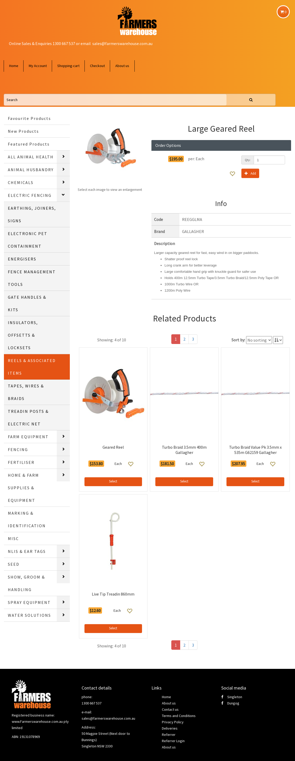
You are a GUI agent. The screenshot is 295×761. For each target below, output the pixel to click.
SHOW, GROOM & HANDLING (26, 583)
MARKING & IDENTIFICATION (27, 519)
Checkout (97, 65)
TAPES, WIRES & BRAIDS (26, 392)
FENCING (18, 449)
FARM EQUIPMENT (28, 436)
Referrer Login (173, 740)
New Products (23, 131)
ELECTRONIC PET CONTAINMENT (27, 240)
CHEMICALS (20, 182)
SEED (13, 564)
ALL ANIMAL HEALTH (31, 156)
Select (113, 481)
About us (122, 65)
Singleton (231, 697)
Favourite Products (29, 118)
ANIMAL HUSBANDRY (31, 169)
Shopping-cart (68, 65)
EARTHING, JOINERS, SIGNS (32, 214)
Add (250, 173)
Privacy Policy (173, 722)
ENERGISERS (22, 259)
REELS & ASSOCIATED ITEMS (32, 367)
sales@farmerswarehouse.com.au (122, 43)
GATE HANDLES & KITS (27, 303)
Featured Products (29, 144)
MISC (13, 538)
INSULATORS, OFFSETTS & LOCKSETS (23, 335)
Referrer (168, 734)
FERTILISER (21, 462)
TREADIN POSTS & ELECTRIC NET (28, 417)
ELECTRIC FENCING (30, 195)
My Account (38, 65)
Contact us (170, 709)
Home (13, 65)
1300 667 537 (91, 703)
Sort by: (238, 339)
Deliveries (170, 728)
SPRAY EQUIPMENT (29, 602)
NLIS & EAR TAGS (27, 551)
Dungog (230, 703)
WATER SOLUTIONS (29, 615)
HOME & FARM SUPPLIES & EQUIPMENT (23, 488)
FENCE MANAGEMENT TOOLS (32, 278)
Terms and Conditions (179, 715)
